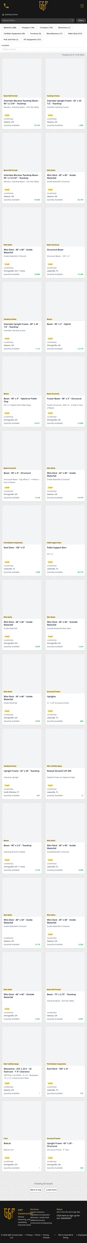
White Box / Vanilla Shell (39, 1217)
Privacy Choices (46, 1236)
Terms (37, 1235)
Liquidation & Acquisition (40, 1215)
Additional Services (37, 1220)
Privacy (29, 1235)
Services (34, 1209)
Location (5, 45)
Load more (51, 1189)
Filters (81, 20)
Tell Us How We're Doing (65, 1236)
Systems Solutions (37, 1212)
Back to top (35, 1189)
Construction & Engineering (41, 1223)
